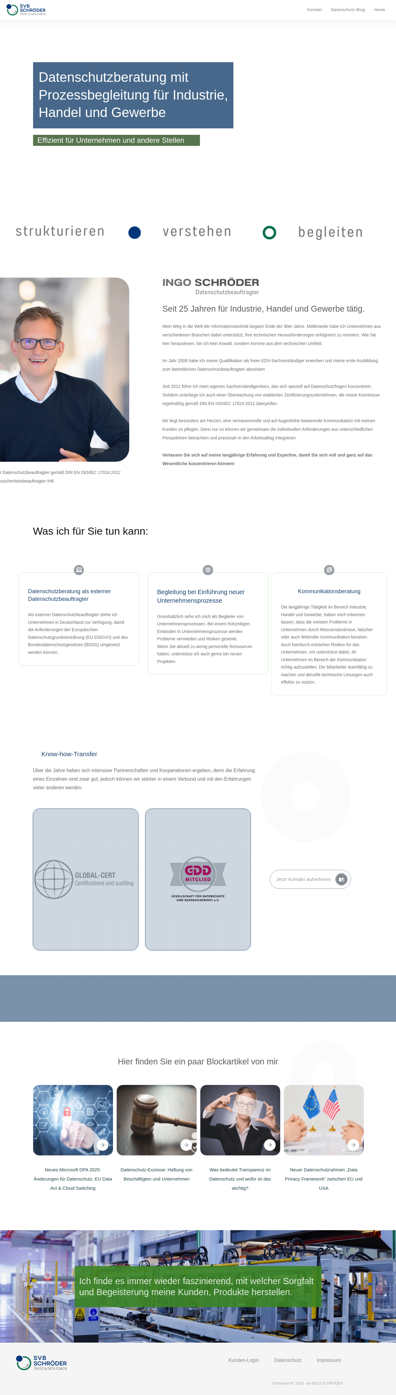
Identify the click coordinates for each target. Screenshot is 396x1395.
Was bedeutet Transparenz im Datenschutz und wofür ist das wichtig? (240, 1179)
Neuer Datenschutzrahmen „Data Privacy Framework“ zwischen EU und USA (323, 1179)
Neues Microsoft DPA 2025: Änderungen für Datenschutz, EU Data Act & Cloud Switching (73, 1179)
